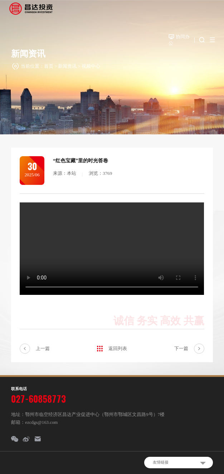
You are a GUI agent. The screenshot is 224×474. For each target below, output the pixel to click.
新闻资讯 (67, 66)
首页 (48, 66)
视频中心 (91, 66)
